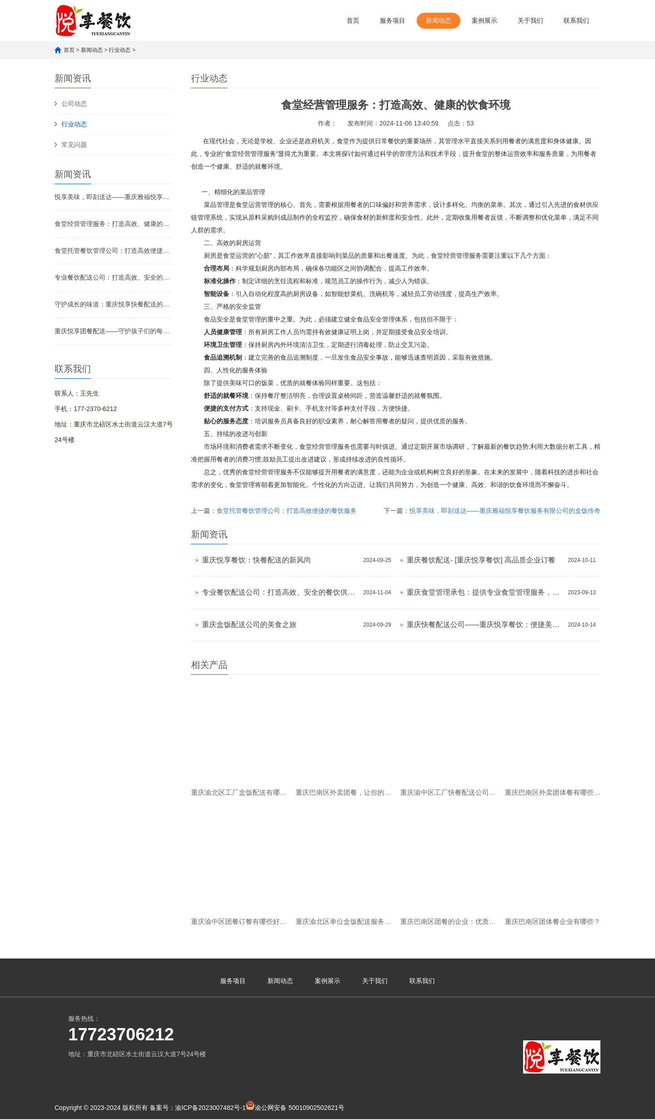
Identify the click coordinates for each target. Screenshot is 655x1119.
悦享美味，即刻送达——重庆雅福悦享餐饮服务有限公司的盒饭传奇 (114, 197)
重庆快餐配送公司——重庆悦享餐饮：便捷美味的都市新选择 (485, 624)
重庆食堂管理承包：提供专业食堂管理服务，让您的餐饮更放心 (485, 592)
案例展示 (484, 20)
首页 (353, 20)
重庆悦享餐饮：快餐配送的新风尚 (256, 560)
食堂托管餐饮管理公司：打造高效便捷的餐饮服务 (114, 250)
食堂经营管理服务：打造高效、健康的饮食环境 (114, 223)
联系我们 (576, 20)
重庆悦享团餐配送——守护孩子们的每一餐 (114, 331)
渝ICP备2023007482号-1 (210, 1107)
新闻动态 (438, 20)
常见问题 (74, 144)
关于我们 (530, 20)
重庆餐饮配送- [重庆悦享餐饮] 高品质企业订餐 (481, 560)
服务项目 (392, 20)
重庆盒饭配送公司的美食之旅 (249, 624)
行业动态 (120, 50)
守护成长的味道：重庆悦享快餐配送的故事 (114, 304)
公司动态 (74, 103)
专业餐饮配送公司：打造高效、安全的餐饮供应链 (114, 277)
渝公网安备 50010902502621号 (295, 1106)
